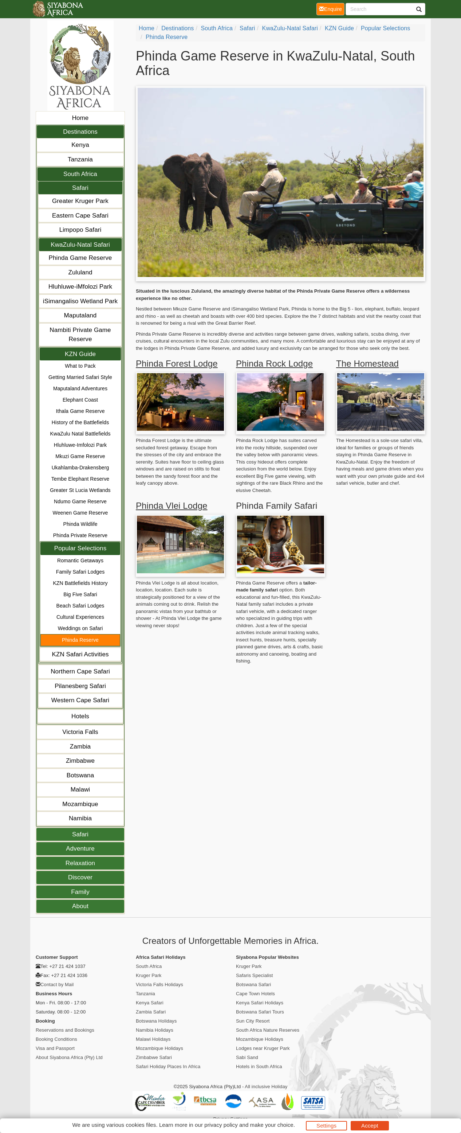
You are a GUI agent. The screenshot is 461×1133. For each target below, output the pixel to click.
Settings (326, 1125)
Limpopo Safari (80, 229)
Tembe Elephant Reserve (80, 479)
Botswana (80, 775)
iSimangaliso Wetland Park (80, 301)
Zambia (80, 746)
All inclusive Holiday (266, 1086)
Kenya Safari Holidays (259, 1002)
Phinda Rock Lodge (274, 363)
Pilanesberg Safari (80, 686)
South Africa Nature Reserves (267, 1030)
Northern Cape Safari (80, 671)
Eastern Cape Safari (80, 215)
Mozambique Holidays (159, 1048)
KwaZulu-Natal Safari (80, 244)
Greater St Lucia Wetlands (80, 490)
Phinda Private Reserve (80, 535)
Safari (80, 187)
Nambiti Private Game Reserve (80, 335)
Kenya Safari (149, 1002)
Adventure (80, 848)
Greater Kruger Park (80, 201)
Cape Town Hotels (255, 993)
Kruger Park (148, 975)
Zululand (80, 272)
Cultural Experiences (80, 617)
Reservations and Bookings (65, 1030)
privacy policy (220, 1125)
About (80, 906)
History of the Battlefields (80, 422)
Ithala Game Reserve (80, 411)
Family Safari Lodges (80, 572)
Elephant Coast (80, 400)
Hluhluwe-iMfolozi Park (80, 286)
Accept (369, 1125)
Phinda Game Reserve (80, 257)
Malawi (80, 789)
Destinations (80, 131)
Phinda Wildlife (80, 524)
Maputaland (80, 315)
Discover (80, 877)
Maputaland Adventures (80, 388)
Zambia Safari (151, 1012)
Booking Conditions (56, 1039)
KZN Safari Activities (80, 654)
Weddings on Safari (80, 628)
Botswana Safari (253, 984)
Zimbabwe (80, 760)
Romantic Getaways (80, 560)
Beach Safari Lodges (80, 606)
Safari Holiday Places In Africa (168, 1066)
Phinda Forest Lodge (177, 363)
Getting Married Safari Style (80, 377)
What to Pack (80, 366)
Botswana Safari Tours (260, 1012)
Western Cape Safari (80, 700)
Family (80, 891)
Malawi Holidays (153, 1039)
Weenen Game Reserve (80, 513)
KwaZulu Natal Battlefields (80, 434)
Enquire (331, 8)
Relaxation (80, 863)
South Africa (80, 174)
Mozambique (80, 804)
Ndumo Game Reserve (80, 501)
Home (80, 117)
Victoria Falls (80, 731)
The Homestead (367, 363)
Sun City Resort (253, 1021)
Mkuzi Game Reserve (80, 456)
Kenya (80, 144)
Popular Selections (80, 548)
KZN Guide (80, 354)
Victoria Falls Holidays (159, 984)
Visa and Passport (55, 1048)
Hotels (80, 716)
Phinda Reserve (80, 640)
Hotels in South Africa (259, 1066)
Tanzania (80, 159)
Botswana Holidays (156, 1021)
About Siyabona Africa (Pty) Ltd (69, 1057)
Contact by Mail (57, 984)
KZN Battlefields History (80, 583)
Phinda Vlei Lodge (172, 506)
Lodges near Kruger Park (263, 1048)
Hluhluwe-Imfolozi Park (80, 445)
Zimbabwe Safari (154, 1057)
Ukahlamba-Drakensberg (80, 467)
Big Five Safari (80, 594)
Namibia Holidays (154, 1030)
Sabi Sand (247, 1057)
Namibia (80, 818)
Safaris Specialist (254, 975)
